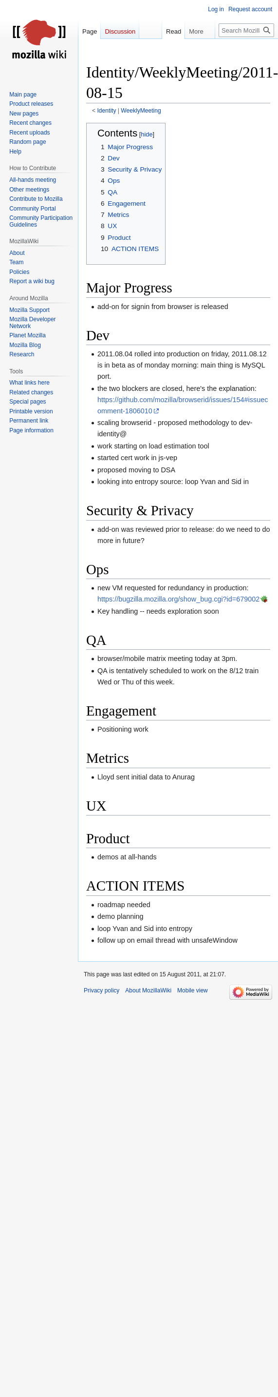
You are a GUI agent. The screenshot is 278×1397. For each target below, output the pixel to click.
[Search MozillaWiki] (246, 30)
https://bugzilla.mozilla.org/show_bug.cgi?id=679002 (178, 599)
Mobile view (192, 990)
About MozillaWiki (148, 990)
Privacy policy (101, 990)
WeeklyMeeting (141, 110)
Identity (106, 110)
